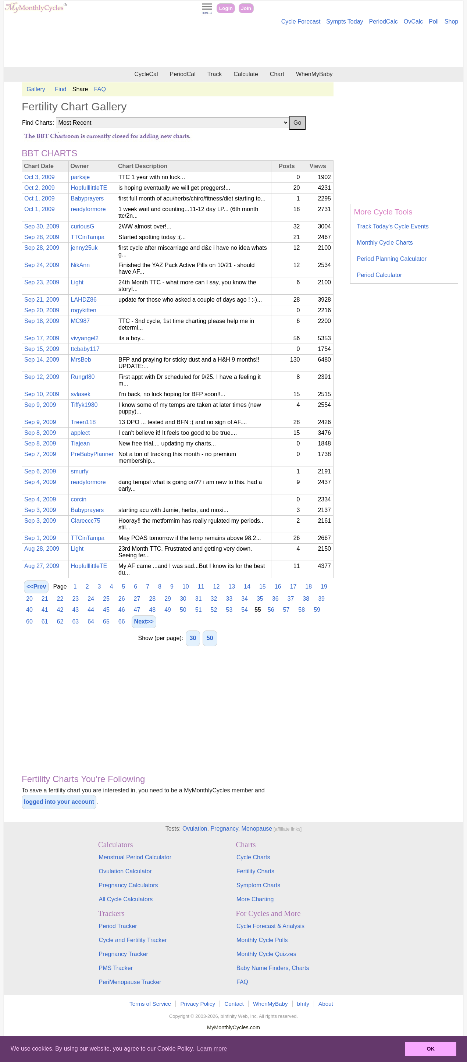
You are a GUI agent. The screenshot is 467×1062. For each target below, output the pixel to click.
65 (106, 621)
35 (260, 599)
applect (80, 433)
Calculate (246, 74)
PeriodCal (182, 74)
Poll (434, 21)
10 (185, 586)
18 (308, 586)
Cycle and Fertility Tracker (133, 940)
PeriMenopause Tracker (130, 982)
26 (121, 599)
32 (214, 599)
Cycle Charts (253, 857)
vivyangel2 (85, 338)
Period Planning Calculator (392, 259)
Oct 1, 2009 (39, 198)
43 (75, 610)
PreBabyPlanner (92, 454)
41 (45, 610)
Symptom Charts (258, 885)
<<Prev (36, 586)
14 (247, 586)
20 (29, 599)
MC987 (80, 321)
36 (275, 599)
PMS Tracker (116, 968)
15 (262, 586)
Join (246, 8)
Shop (451, 21)
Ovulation (194, 828)
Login (226, 8)
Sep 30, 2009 (41, 226)
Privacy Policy (197, 1004)
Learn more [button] (212, 1048)
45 (106, 610)
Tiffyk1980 (84, 405)
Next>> (144, 621)
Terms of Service (150, 1004)
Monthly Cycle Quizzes (266, 954)
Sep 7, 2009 (40, 454)
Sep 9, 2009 (40, 405)
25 (106, 599)
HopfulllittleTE (89, 188)
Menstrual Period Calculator (135, 857)
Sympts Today (344, 21)
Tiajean (80, 443)
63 (75, 621)
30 (183, 599)
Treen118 (83, 422)
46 (121, 610)
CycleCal (146, 74)
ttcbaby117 (85, 349)
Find (60, 89)
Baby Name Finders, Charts (272, 968)
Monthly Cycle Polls (262, 940)
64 (91, 621)
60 (29, 621)
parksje (80, 177)
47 (137, 610)
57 (286, 610)
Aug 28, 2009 (41, 549)
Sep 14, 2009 (41, 359)
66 (121, 621)
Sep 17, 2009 (41, 338)
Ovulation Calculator (125, 871)
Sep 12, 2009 (41, 377)
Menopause (257, 828)
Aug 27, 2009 (41, 566)
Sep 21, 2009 (41, 299)
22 (60, 599)
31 (198, 599)
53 (229, 610)
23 (75, 599)
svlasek (80, 394)
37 (291, 599)
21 (45, 599)
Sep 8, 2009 (40, 433)
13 (231, 586)
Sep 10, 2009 (41, 394)
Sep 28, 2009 (41, 237)
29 (167, 599)
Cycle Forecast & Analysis (270, 926)
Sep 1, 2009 (40, 538)
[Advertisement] (233, 47)
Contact (233, 1004)
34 (244, 599)
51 (198, 610)
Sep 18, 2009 (41, 321)
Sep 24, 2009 (41, 265)
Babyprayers (87, 198)
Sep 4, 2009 (40, 482)
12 (216, 586)
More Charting (255, 899)
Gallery (35, 89)
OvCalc (413, 21)
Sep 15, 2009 (41, 349)
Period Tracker (118, 926)
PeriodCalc (383, 21)
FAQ (100, 89)
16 (278, 586)
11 (201, 586)
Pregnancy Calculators (128, 885)
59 (317, 610)
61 (45, 621)
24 (91, 599)
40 (29, 610)
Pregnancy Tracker (123, 954)
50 (183, 610)
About (325, 1004)
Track (214, 74)
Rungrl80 (83, 377)
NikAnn (80, 265)
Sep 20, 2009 (41, 310)
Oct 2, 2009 (39, 188)
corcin (79, 499)
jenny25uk (84, 248)
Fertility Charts (255, 871)
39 (321, 599)
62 (60, 621)
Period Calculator (379, 275)
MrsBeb (81, 359)
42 (60, 610)
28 (152, 599)
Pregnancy (224, 828)
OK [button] (431, 1049)
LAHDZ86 (84, 299)
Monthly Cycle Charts (385, 242)
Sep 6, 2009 (40, 471)
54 (244, 610)
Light (77, 282)
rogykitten (83, 310)
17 (293, 586)
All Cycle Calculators (126, 899)
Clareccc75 (85, 521)
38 (306, 599)
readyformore (88, 209)
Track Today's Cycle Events (393, 226)
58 (301, 610)
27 (137, 599)
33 (229, 599)
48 (152, 610)
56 (271, 610)
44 (91, 610)
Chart (277, 74)
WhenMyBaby (314, 74)
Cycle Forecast (301, 21)
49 (167, 610)
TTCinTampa (88, 237)
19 (324, 586)
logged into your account (59, 802)
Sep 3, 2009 (40, 510)
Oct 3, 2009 (39, 177)
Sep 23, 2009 (41, 282)
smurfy (80, 471)
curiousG (83, 226)
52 (214, 610)
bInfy (303, 1004)
